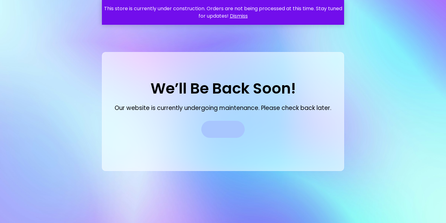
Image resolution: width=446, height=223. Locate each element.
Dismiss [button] (239, 16)
